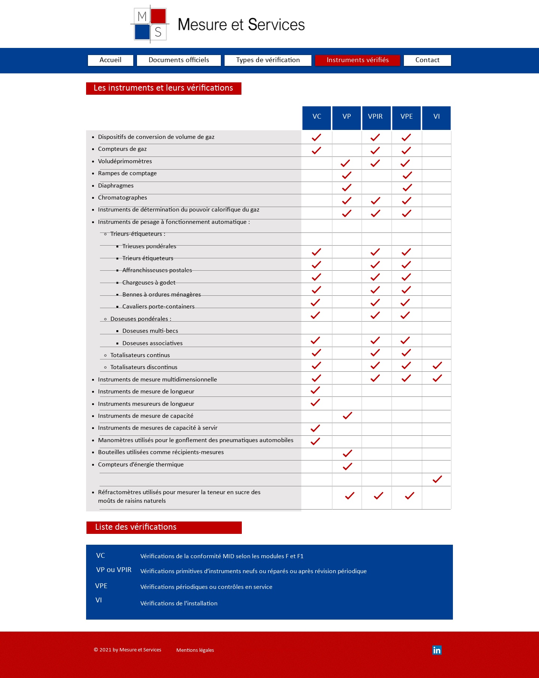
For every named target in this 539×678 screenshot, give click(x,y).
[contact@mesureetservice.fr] (274, 650)
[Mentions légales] (195, 650)
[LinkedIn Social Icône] (437, 650)
